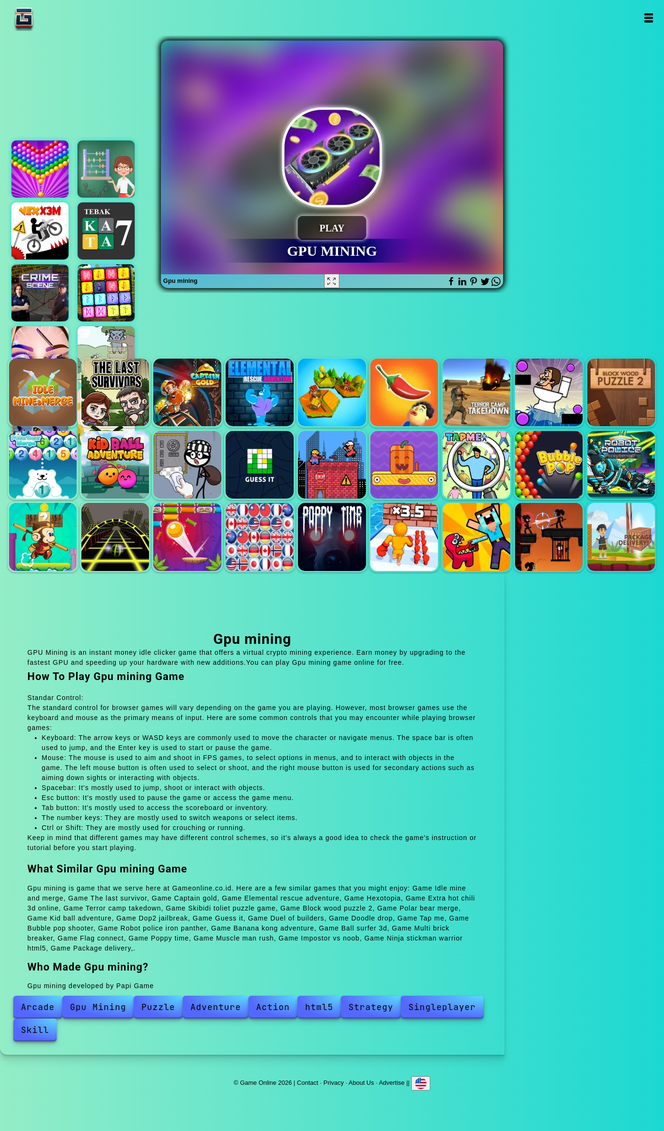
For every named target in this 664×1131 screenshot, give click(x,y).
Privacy (334, 1082)
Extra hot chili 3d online (404, 392)
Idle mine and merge (43, 392)
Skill (35, 1029)
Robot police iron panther (621, 465)
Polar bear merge (43, 465)
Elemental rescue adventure (259, 392)
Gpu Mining (98, 1006)
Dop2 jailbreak (187, 465)
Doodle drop (404, 465)
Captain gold (187, 392)
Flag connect (259, 537)
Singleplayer (442, 1006)
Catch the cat (106, 354)
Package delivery (621, 537)
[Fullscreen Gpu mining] (331, 281)
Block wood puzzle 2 (621, 392)
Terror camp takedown (476, 392)
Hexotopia (332, 392)
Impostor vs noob (476, 537)
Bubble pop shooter (549, 465)
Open (648, 18)
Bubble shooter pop (40, 169)
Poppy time (332, 537)
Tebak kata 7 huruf (106, 231)
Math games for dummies (106, 169)
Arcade (38, 1006)
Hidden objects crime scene (40, 292)
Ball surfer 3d (115, 537)
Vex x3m (40, 231)
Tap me (476, 465)
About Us (361, 1082)
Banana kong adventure (43, 537)
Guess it (259, 465)
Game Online (54, 18)
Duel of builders (332, 465)
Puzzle (158, 1006)
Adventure (215, 1006)
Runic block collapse (106, 292)
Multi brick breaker (187, 537)
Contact (307, 1082)
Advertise (392, 1082)
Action (273, 1006)
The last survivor (115, 392)
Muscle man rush (404, 537)
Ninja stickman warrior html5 (549, 537)
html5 (319, 1006)
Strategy (370, 1006)
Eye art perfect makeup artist (40, 354)
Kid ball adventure (115, 465)
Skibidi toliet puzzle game (549, 392)
